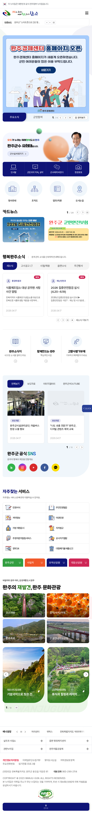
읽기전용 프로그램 (27, 763)
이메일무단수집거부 (32, 760)
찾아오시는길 (50, 760)
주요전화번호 (9, 763)
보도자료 (31, 383)
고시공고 (25, 265)
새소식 (10, 265)
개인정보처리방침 (11, 760)
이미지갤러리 (49, 383)
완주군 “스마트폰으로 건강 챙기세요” (27, 22)
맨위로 (46, 807)
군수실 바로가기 (18, 153)
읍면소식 (62, 265)
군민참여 (38, 117)
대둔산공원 (76, 562)
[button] (46, 23)
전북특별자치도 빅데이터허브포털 (75, 731)
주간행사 (78, 265)
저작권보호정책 (67, 760)
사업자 (30, 562)
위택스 (50, 731)
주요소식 (14, 117)
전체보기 (15, 383)
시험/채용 (45, 265)
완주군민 (9, 562)
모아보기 (81, 117)
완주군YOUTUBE (71, 383)
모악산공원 (54, 562)
